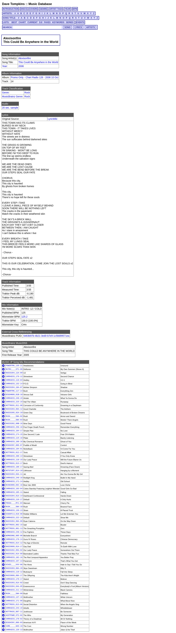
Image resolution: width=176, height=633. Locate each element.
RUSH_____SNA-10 (14, 507)
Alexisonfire (24, 58)
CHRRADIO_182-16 (14, 557)
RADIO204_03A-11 (14, 474)
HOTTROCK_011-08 (14, 405)
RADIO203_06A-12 (14, 409)
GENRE (43, 9)
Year (4, 66)
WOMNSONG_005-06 (14, 536)
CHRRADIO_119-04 (14, 380)
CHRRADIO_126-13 (14, 630)
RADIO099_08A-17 (14, 575)
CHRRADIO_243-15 (14, 608)
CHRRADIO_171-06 (14, 601)
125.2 (24, 316)
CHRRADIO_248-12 (14, 532)
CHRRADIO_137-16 (14, 597)
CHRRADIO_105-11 (14, 492)
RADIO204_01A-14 (14, 496)
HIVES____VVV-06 (14, 565)
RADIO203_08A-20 (14, 568)
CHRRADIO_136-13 (14, 510)
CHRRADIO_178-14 (14, 539)
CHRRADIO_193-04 (14, 489)
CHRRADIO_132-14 (14, 384)
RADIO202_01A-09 (14, 554)
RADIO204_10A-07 (14, 387)
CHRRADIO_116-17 (14, 499)
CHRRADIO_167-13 (14, 561)
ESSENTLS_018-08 (14, 514)
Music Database (40, 4)
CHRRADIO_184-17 (14, 431)
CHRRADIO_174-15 (14, 434)
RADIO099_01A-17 (14, 546)
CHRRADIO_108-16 (14, 442)
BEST (14, 22)
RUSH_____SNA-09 (14, 594)
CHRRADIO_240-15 (14, 398)
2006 (21, 66)
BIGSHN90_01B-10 (14, 395)
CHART (22, 22)
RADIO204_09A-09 (14, 521)
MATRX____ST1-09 (14, 369)
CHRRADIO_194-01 (14, 449)
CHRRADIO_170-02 (14, 619)
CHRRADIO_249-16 (14, 478)
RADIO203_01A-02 (14, 583)
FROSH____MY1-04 (14, 503)
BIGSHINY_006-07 (14, 445)
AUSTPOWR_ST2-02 (14, 615)
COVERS (33, 9)
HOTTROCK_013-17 (14, 463)
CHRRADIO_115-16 (14, 438)
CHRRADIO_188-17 (14, 467)
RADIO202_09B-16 (14, 423)
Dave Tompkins (13, 4)
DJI (40, 22)
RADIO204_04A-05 (14, 586)
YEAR (67, 9)
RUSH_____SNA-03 (14, 420)
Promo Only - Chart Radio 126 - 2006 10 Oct (34, 77)
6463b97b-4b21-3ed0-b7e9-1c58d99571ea (46, 335)
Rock (27, 92)
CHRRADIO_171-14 (14, 481)
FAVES (47, 22)
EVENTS (80, 22)
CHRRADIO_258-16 (14, 427)
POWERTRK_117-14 (14, 391)
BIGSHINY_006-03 (14, 622)
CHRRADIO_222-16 (14, 518)
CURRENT (33, 22)
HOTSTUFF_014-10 (14, 470)
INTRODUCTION (11, 9)
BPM (75, 9)
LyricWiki (52, 119)
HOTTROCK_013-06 (14, 604)
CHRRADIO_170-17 (14, 579)
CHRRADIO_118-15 (14, 460)
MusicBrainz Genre (12, 96)
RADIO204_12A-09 (14, 373)
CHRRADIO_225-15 (14, 402)
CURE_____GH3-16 (14, 626)
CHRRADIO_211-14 (14, 590)
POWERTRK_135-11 (14, 366)
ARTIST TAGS (56, 9)
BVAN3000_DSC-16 (14, 485)
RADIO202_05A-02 (14, 550)
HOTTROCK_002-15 (14, 525)
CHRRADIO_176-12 (14, 376)
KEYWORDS (58, 22)
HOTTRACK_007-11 (14, 612)
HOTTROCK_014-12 (14, 543)
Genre (5, 92)
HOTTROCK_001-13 (14, 528)
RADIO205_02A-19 (14, 413)
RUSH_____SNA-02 (14, 416)
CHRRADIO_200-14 (14, 456)
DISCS (24, 9)
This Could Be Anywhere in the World (38, 62)
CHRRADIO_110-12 (14, 572)
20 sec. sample (10, 107)
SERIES (70, 22)
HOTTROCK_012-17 (14, 452)
